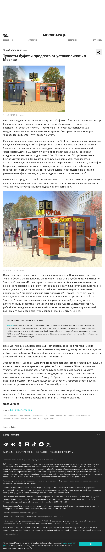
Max (41, 444)
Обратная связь (24, 452)
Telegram (5, 444)
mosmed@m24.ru (41, 502)
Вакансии (8, 452)
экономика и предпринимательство (17, 419)
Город (26, 50)
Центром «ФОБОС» (41, 521)
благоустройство (10, 415)
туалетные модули (39, 415)
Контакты (41, 452)
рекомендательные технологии (50, 517)
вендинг (27, 415)
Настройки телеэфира (12, 460)
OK (91, 544)
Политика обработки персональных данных (20, 512)
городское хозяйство (57, 415)
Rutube (27, 444)
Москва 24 (52, 35)
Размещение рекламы (61, 452)
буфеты (71, 415)
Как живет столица (21, 410)
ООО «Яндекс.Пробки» (70, 523)
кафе (21, 415)
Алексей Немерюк (83, 415)
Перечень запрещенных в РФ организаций (39, 460)
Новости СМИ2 (9, 427)
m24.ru (9, 464)
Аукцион (10, 325)
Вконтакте (12, 444)
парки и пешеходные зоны (43, 419)
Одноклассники (20, 444)
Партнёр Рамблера (10, 534)
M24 (17, 435)
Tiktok (34, 444)
